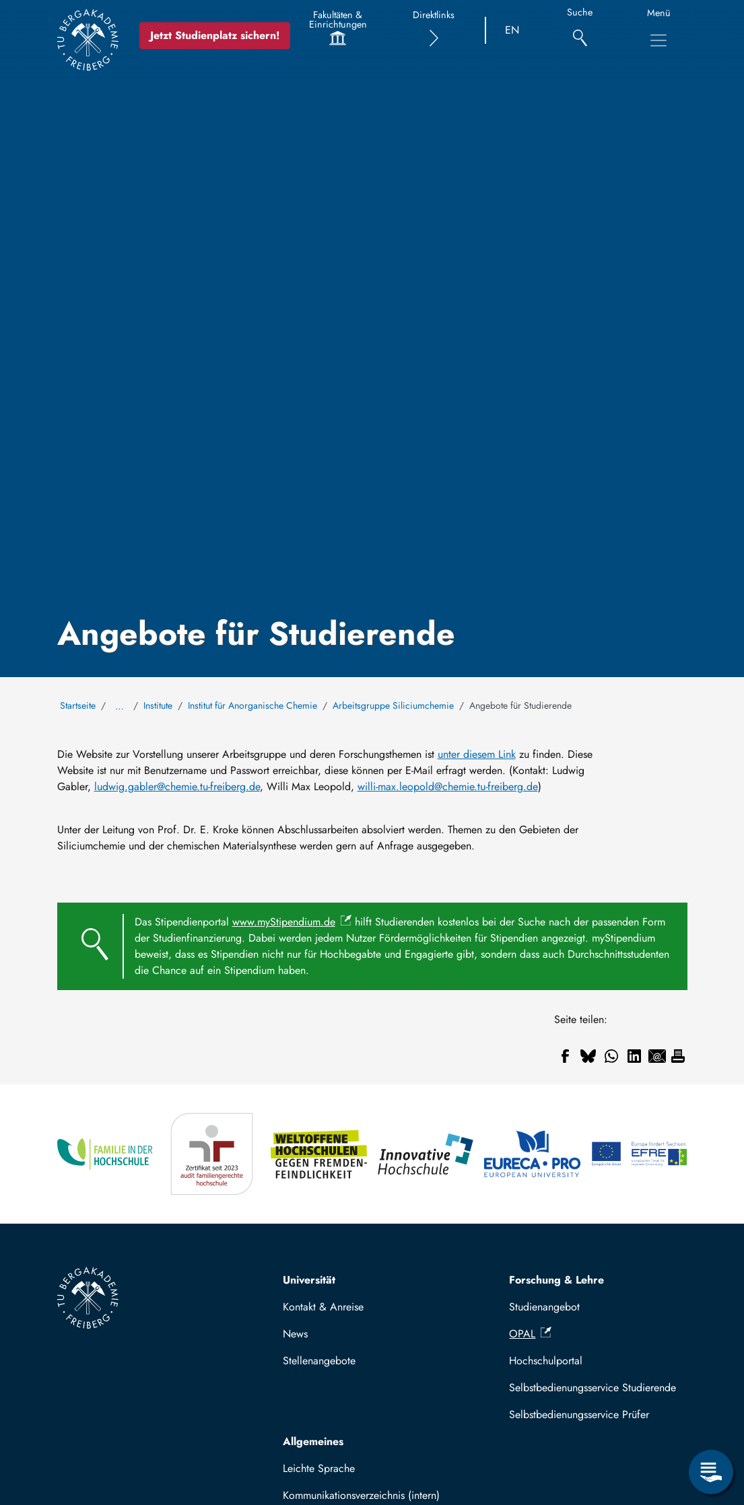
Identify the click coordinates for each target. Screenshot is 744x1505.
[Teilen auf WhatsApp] (611, 1056)
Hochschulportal (545, 1360)
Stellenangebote (319, 1360)
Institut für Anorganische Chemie (252, 705)
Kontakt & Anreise (323, 1307)
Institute (157, 705)
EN (512, 30)
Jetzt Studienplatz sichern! (214, 35)
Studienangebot (544, 1307)
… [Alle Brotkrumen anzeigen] (119, 706)
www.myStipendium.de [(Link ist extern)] (291, 922)
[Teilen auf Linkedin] (634, 1056)
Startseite (78, 705)
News (295, 1333)
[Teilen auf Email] (657, 1056)
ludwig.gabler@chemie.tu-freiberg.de (177, 786)
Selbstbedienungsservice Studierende (592, 1387)
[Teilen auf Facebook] (565, 1056)
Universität (309, 1280)
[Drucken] (678, 1056)
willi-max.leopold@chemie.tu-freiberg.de (448, 786)
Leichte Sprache (319, 1468)
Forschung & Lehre (556, 1280)
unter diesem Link (477, 754)
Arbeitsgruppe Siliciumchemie (393, 705)
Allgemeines (313, 1441)
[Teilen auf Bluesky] (588, 1056)
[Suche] (580, 30)
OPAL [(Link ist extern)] (530, 1333)
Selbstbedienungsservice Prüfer (579, 1414)
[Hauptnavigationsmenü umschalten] (658, 40)
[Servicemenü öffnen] (711, 1472)
